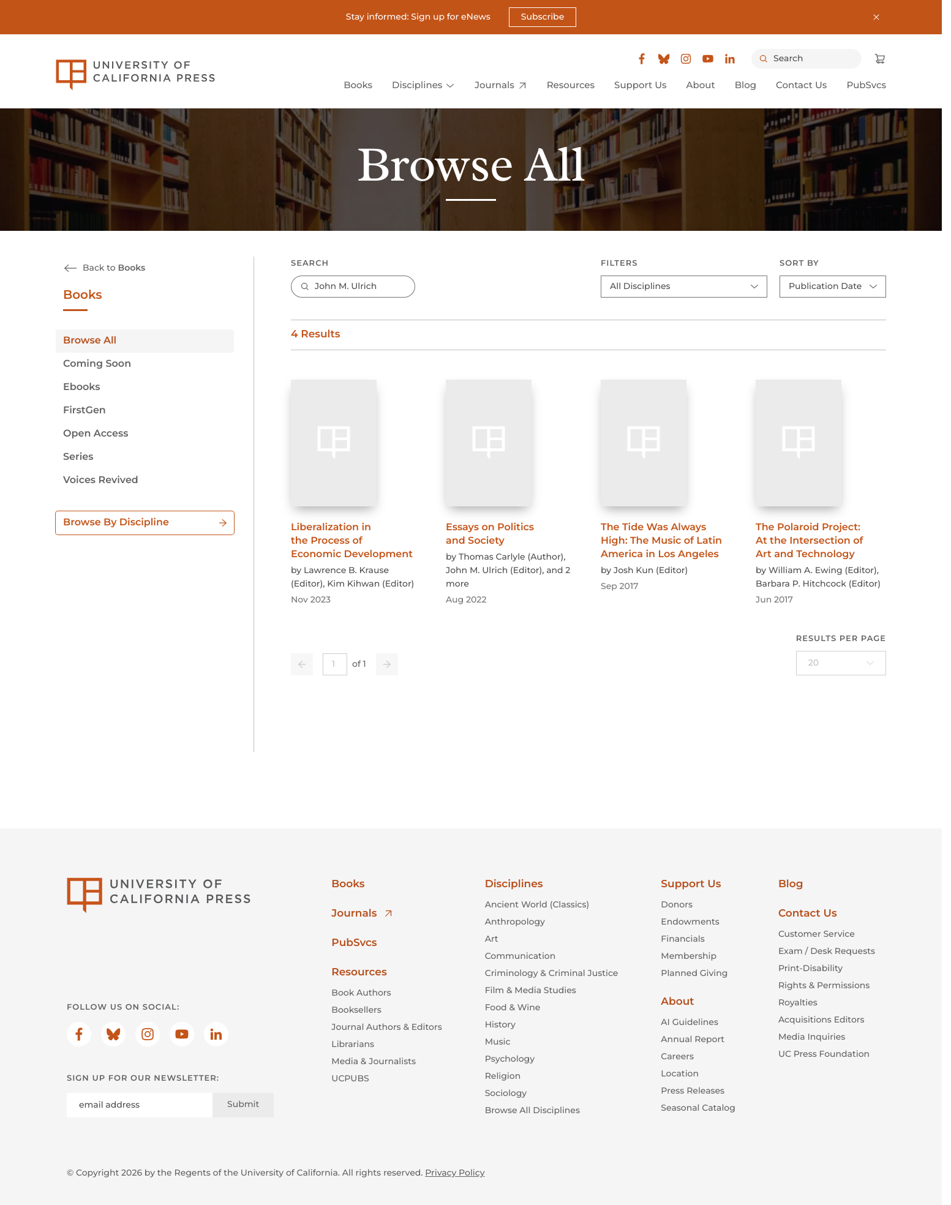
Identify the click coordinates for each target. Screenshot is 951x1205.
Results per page (841, 639)
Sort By (799, 263)
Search (310, 263)
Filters (619, 263)
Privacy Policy (454, 1171)
